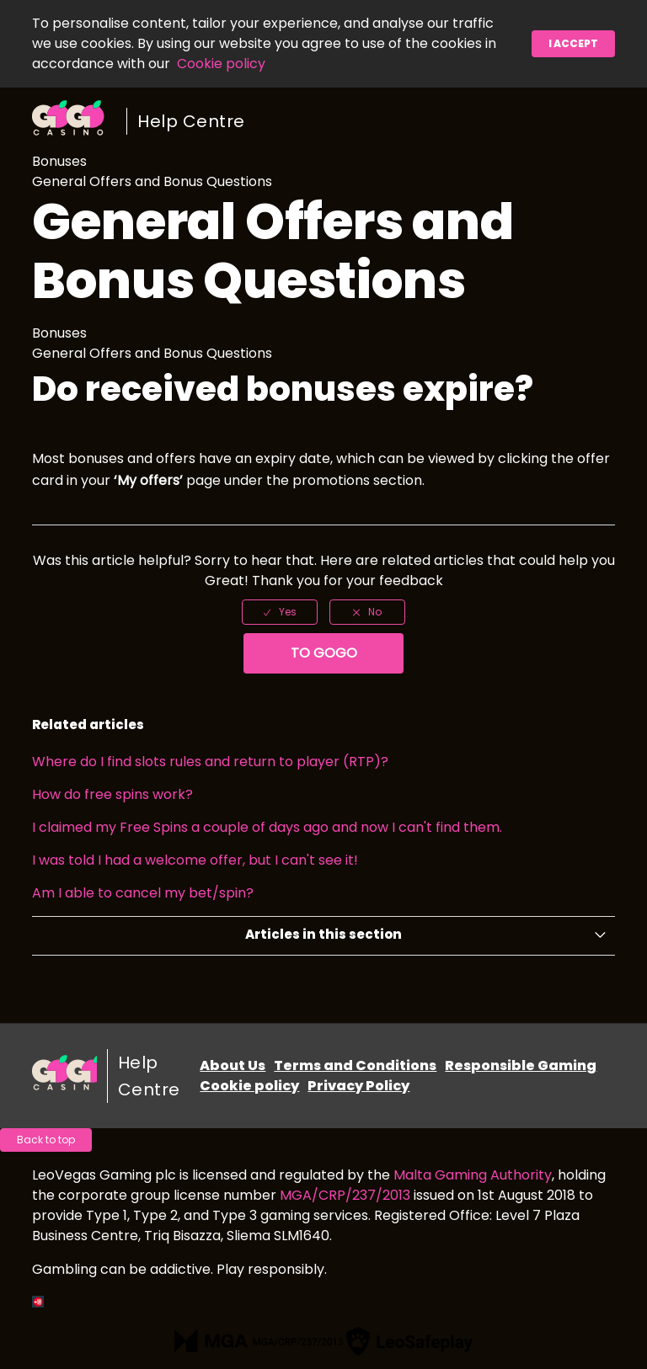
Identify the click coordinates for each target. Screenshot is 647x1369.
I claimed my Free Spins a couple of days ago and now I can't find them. (267, 827)
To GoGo (324, 653)
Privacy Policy (358, 1085)
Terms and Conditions (355, 1065)
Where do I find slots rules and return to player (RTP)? (210, 761)
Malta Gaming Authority (472, 1175)
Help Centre (191, 121)
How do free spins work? (112, 794)
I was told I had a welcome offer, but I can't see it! (195, 860)
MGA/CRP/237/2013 (345, 1195)
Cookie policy (221, 63)
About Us (232, 1065)
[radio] (280, 612)
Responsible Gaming (520, 1065)
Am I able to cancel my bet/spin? (143, 893)
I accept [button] (573, 43)
